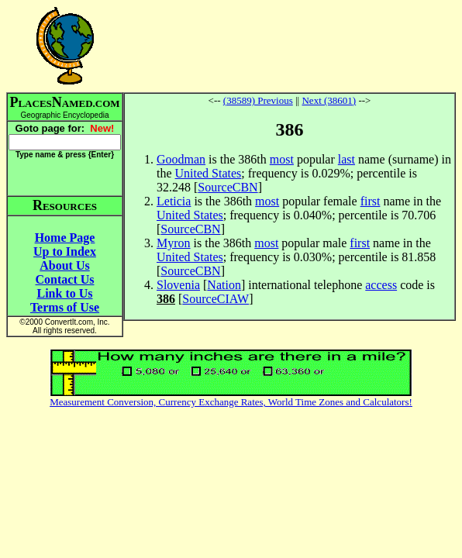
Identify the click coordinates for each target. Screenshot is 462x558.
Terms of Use (64, 307)
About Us (64, 265)
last (346, 159)
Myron (174, 243)
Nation (224, 284)
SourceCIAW (215, 298)
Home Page (65, 237)
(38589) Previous (258, 100)
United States (208, 173)
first (370, 201)
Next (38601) (329, 100)
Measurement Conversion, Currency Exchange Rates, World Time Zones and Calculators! (231, 402)
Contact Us (65, 279)
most (282, 159)
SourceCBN (227, 187)
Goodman (181, 159)
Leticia (174, 201)
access (381, 284)
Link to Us (64, 293)
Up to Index (64, 251)
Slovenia (178, 284)
